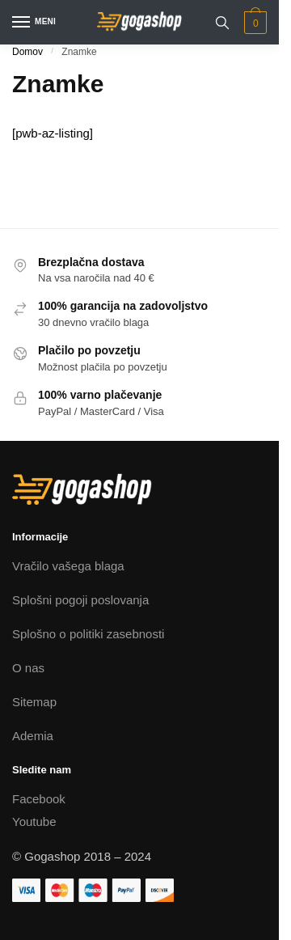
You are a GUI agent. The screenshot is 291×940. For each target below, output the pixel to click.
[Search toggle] (222, 22)
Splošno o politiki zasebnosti (88, 634)
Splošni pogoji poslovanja (80, 600)
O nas (28, 668)
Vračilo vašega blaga (68, 566)
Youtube (34, 821)
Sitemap (34, 702)
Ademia (32, 736)
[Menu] (36, 23)
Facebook (38, 799)
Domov (27, 51)
